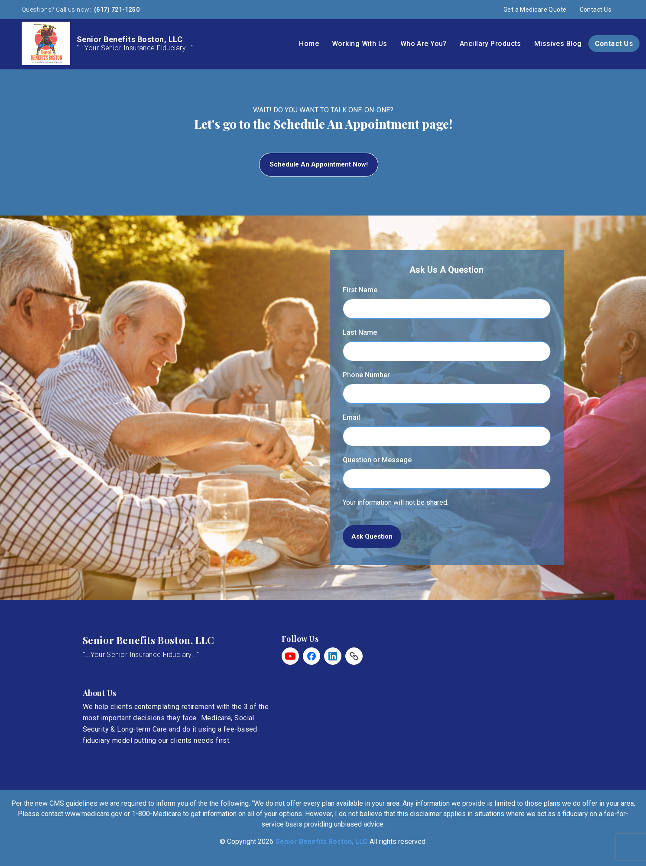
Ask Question (372, 536)
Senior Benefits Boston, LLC (148, 640)
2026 (265, 841)
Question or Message (377, 460)
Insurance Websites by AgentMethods (323, 852)
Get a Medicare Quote (535, 9)
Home (309, 43)
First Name (360, 290)
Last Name (360, 332)
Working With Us (359, 43)
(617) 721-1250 (116, 9)
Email (351, 417)
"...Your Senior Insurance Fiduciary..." (141, 654)
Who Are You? (423, 43)
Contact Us (595, 9)
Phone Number (366, 375)
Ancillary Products (490, 43)
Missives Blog (558, 43)
